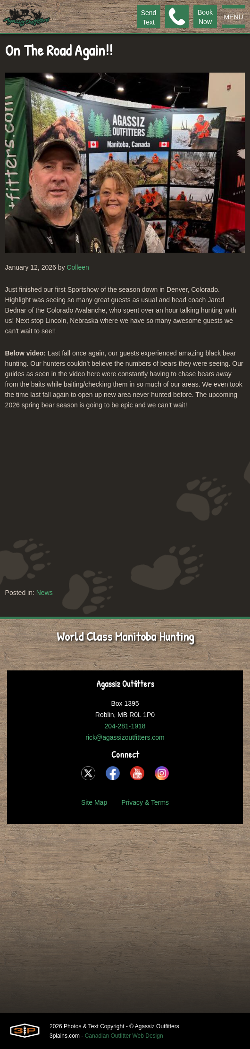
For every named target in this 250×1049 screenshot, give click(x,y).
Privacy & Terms (145, 802)
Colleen (78, 267)
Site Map (94, 802)
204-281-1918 (124, 726)
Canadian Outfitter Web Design (124, 1035)
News (44, 592)
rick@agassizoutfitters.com (124, 737)
